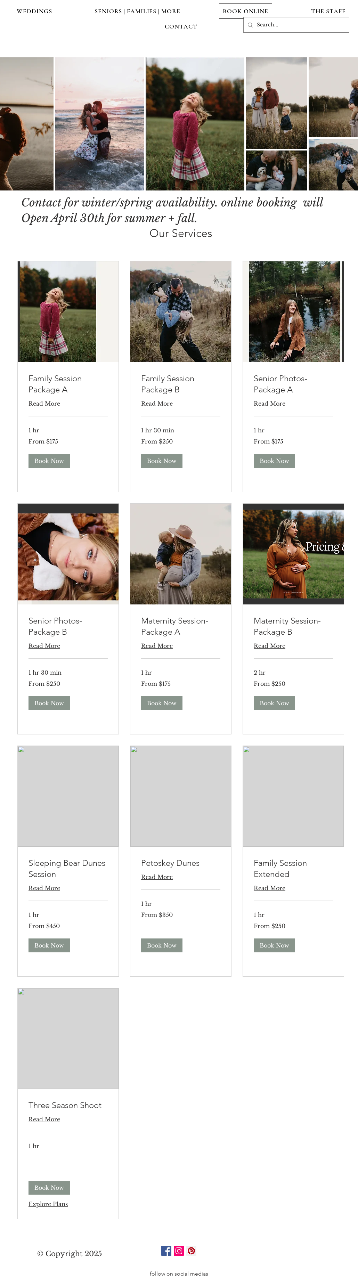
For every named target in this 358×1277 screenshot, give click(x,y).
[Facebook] (166, 1251)
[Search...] (295, 24)
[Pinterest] (191, 1251)
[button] (49, 461)
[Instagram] (179, 1251)
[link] (68, 384)
